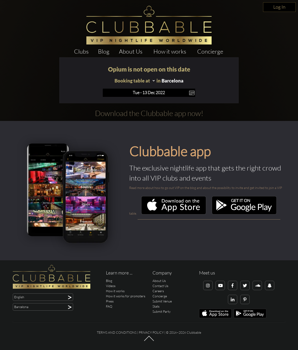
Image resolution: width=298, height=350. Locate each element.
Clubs (81, 51)
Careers (158, 291)
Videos (110, 286)
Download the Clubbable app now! (149, 113)
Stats (155, 306)
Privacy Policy (151, 332)
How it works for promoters (125, 296)
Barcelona (172, 80)
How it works (169, 51)
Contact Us (160, 286)
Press (110, 301)
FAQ (109, 306)
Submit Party (161, 311)
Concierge (210, 51)
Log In (279, 7)
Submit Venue (162, 301)
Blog (103, 51)
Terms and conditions (116, 332)
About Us (130, 51)
